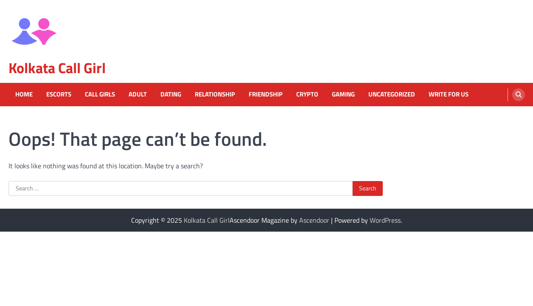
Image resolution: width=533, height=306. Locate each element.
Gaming (343, 94)
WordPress (385, 220)
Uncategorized (391, 94)
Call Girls (100, 94)
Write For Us (448, 94)
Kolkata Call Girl (57, 68)
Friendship (266, 94)
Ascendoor (314, 220)
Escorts (58, 94)
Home (24, 94)
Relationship (215, 94)
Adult (138, 94)
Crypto (307, 94)
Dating (170, 94)
